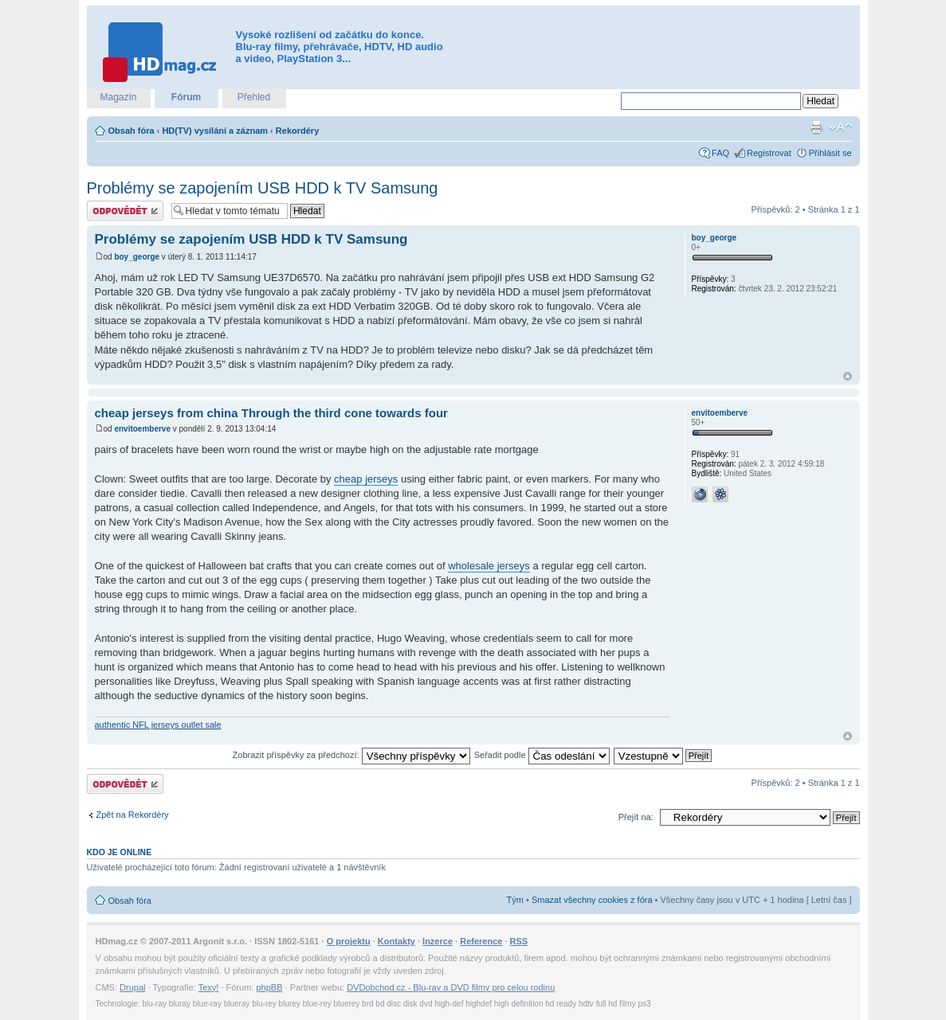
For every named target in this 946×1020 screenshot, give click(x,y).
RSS (519, 941)
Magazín (118, 97)
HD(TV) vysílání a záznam (215, 130)
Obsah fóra (131, 130)
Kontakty (396, 941)
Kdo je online (119, 852)
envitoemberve (142, 428)
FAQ (720, 153)
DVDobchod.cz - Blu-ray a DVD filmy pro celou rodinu (451, 987)
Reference (481, 941)
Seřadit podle (542, 755)
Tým (515, 900)
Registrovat (769, 153)
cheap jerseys (366, 479)
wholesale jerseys (489, 566)
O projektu (349, 941)
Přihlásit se (830, 153)
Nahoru (847, 376)
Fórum (186, 97)
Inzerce (437, 941)
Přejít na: (636, 817)
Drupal (132, 987)
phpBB (269, 987)
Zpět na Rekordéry (132, 814)
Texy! (208, 987)
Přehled (253, 97)
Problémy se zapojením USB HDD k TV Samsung (262, 188)
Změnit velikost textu (840, 127)
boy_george (136, 256)
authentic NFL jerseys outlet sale (158, 724)
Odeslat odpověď (125, 211)
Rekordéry (297, 130)
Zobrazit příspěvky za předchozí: (351, 755)
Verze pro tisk (816, 127)
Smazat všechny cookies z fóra (592, 900)
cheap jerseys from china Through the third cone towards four (271, 413)
